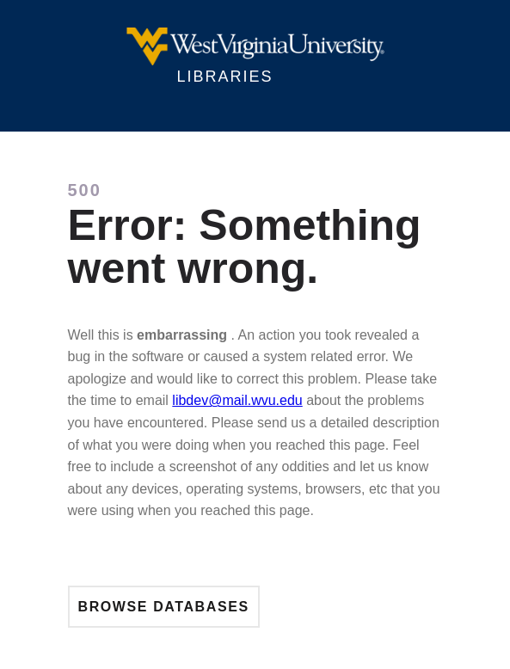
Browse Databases (163, 606)
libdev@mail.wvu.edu (237, 400)
